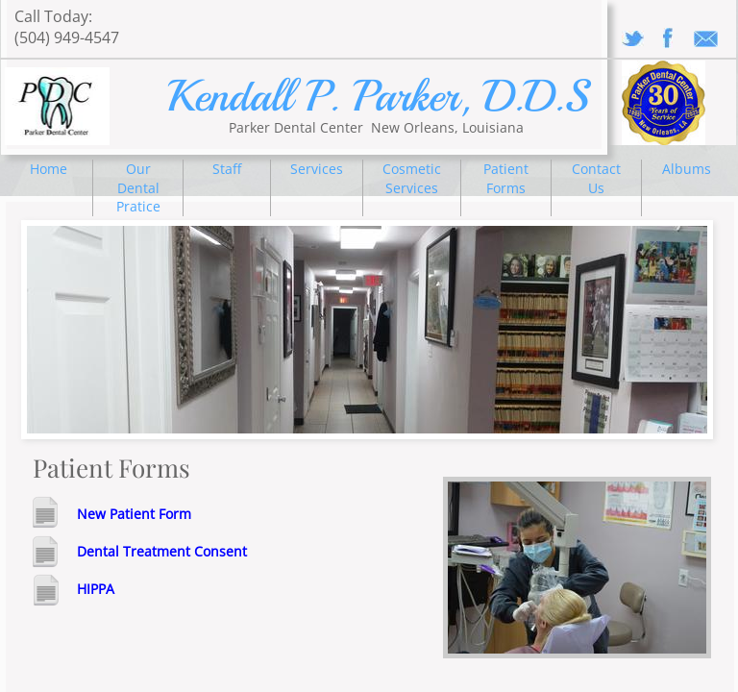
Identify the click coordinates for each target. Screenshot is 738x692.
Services (316, 169)
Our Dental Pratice (138, 187)
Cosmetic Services (411, 178)
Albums (686, 169)
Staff (226, 169)
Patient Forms (506, 178)
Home (48, 169)
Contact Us (596, 178)
